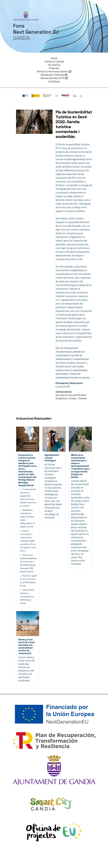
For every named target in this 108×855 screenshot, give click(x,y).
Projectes (54, 68)
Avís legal (48, 853)
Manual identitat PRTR (54, 78)
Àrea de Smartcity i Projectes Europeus (64, 849)
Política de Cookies (66, 853)
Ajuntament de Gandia (29, 849)
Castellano (54, 81)
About (54, 58)
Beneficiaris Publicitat (54, 74)
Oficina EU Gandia (54, 61)
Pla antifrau (54, 65)
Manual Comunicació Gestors (54, 71)
